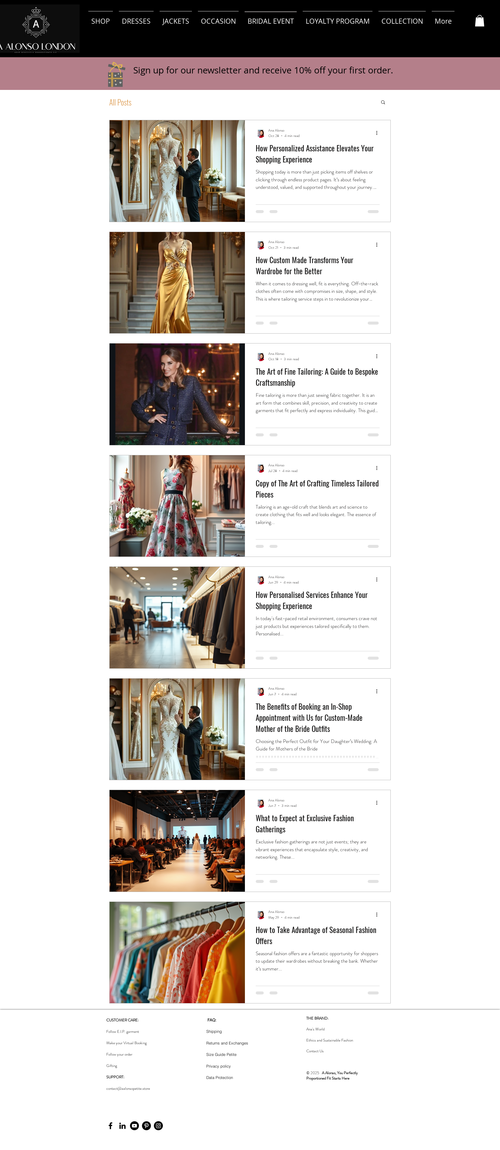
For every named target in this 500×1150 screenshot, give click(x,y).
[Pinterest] (146, 1125)
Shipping (214, 1031)
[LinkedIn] (122, 1125)
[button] (479, 20)
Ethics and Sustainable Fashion (329, 1040)
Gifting (111, 1065)
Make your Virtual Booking (126, 1043)
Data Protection (219, 1077)
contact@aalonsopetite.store (128, 1088)
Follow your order (119, 1054)
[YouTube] (134, 1125)
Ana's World (315, 1029)
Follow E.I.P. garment (122, 1031)
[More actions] (378, 133)
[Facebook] (110, 1125)
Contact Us (315, 1051)
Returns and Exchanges (227, 1043)
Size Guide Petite (221, 1054)
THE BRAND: (317, 1018)
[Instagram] (158, 1125)
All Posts (120, 102)
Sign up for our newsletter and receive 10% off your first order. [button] (263, 70)
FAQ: (211, 1020)
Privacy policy (218, 1066)
